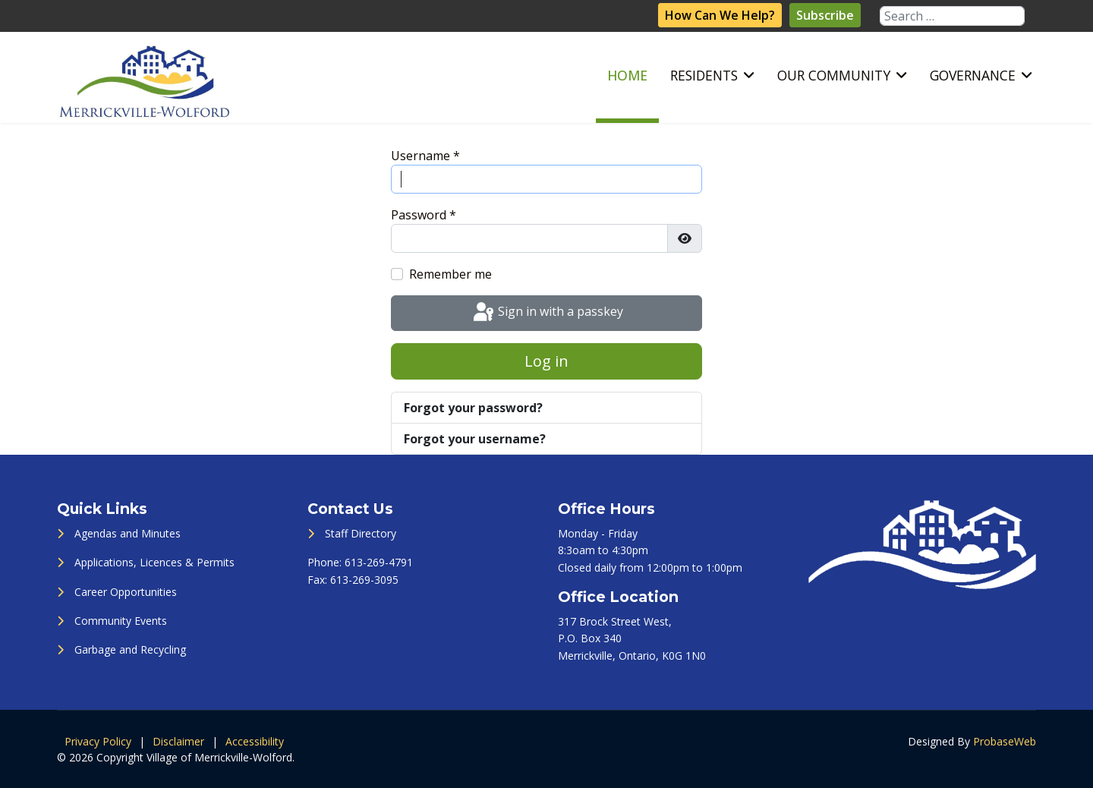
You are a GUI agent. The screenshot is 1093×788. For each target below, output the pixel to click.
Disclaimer (178, 741)
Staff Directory (360, 533)
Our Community (833, 75)
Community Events (120, 620)
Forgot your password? (473, 407)
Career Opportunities (125, 592)
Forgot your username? (475, 438)
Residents (704, 75)
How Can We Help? (720, 15)
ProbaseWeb (1004, 741)
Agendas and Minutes (127, 533)
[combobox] (952, 16)
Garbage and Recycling (130, 649)
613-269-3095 (364, 579)
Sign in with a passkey (547, 313)
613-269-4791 (379, 562)
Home (627, 75)
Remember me (450, 274)
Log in (546, 361)
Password (423, 214)
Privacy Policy (98, 741)
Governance (973, 75)
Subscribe (825, 15)
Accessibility (254, 741)
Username (425, 155)
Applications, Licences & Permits (154, 562)
